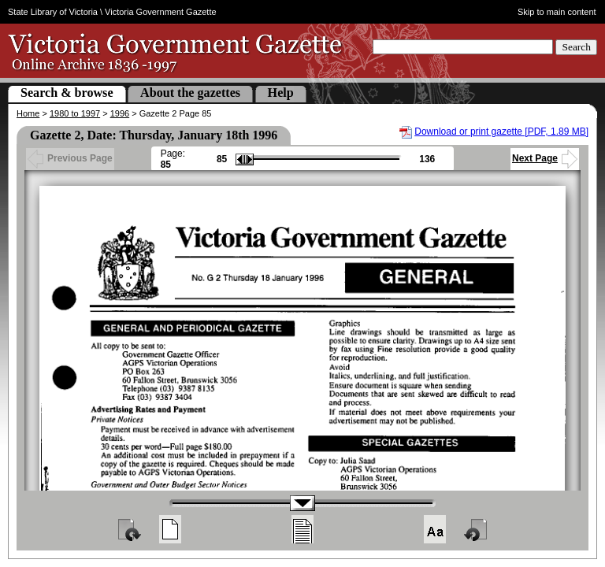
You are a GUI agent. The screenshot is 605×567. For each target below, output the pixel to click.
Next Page (544, 158)
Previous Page (70, 158)
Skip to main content (557, 12)
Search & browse (66, 92)
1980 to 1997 (75, 113)
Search (576, 47)
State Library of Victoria (53, 12)
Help (281, 92)
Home (28, 113)
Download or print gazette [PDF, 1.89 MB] (501, 131)
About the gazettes (190, 92)
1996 (119, 113)
